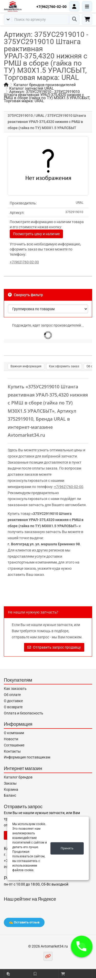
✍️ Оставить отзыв (24, 922)
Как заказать (15, 688)
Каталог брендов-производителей (45, 84)
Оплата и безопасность (23, 713)
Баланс (10, 795)
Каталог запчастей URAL (31, 88)
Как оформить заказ (64, 366)
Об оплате (12, 695)
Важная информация (25, 366)
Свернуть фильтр (25, 295)
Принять (67, 848)
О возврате (13, 707)
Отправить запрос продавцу (54, 647)
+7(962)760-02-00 (51, 7)
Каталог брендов (18, 777)
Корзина (11, 789)
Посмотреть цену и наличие (36, 234)
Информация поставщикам (27, 757)
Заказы (10, 783)
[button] (81, 946)
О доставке (13, 701)
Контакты (12, 751)
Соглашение (14, 745)
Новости (11, 739)
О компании (14, 733)
